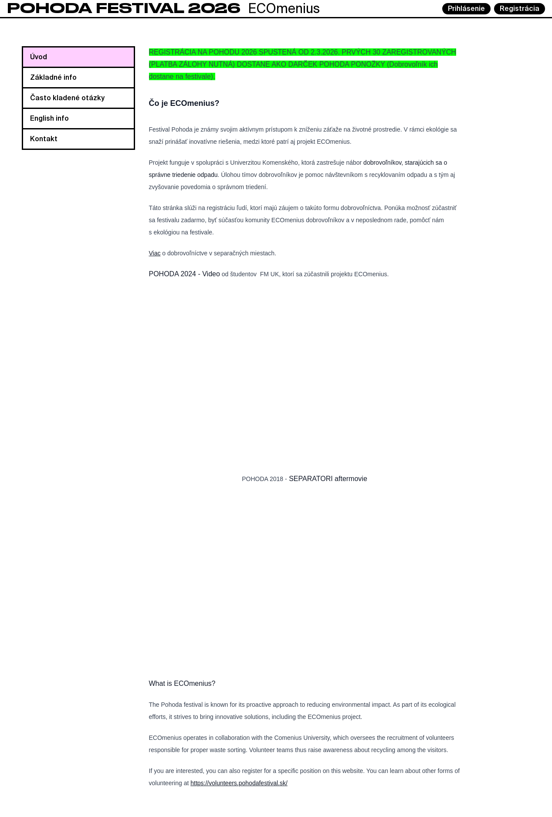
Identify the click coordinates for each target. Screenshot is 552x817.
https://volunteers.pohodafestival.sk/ (239, 783)
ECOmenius (163, 8)
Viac (155, 253)
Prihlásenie (466, 8)
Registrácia (519, 8)
